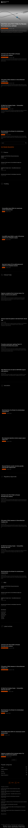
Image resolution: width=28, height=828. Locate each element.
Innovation (3, 134)
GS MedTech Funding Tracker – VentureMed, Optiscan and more (12, 106)
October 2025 (3, 613)
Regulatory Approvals (4, 28)
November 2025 (3, 612)
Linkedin (12, 782)
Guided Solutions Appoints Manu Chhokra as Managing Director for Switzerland (13, 810)
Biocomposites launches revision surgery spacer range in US (14, 438)
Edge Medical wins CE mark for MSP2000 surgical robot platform (13, 370)
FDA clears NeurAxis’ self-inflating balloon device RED (9, 804)
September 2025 (3, 614)
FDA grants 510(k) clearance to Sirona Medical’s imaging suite (13, 80)
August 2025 (3, 616)
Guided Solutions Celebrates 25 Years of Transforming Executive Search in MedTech (14, 801)
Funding (3, 211)
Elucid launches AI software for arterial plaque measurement (12, 132)
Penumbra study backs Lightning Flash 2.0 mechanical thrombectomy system (11, 345)
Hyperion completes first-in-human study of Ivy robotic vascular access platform (12, 294)
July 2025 (2, 617)
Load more (14, 759)
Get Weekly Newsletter (7, 147)
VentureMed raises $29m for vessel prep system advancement (12, 209)
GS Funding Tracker (4, 691)
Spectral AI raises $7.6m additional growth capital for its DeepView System (12, 265)
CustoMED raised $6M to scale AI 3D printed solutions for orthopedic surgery (13, 237)
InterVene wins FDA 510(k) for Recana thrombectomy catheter (13, 25)
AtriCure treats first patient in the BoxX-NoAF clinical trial (14, 319)
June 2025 (2, 618)
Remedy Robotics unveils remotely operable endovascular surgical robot (13, 466)
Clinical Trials (3, 756)
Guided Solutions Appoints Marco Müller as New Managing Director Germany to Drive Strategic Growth (13, 807)
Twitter (18, 782)
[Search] (26, 143)
